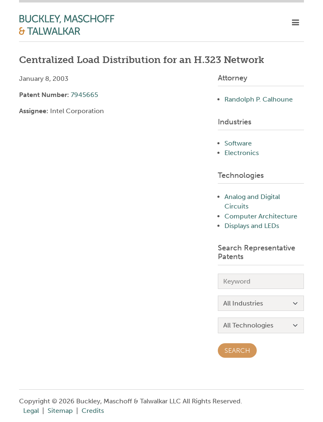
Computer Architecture (260, 216)
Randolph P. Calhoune (258, 99)
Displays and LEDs (251, 226)
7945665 (84, 95)
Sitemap (60, 411)
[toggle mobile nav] (295, 23)
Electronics (241, 153)
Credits (93, 411)
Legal (31, 411)
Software (238, 143)
